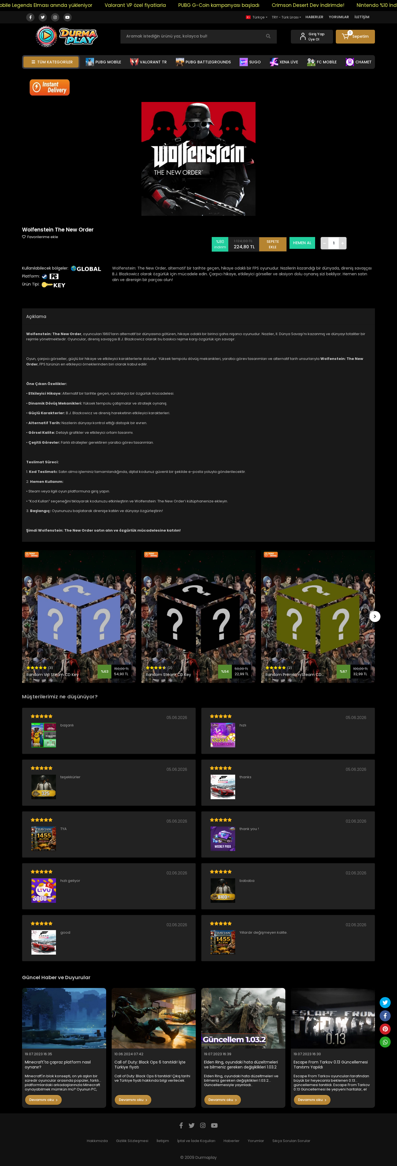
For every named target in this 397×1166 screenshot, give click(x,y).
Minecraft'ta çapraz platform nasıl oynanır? (58, 1065)
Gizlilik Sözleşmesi (132, 1140)
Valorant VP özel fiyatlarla (143, 5)
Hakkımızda (97, 1140)
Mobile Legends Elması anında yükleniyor (52, 5)
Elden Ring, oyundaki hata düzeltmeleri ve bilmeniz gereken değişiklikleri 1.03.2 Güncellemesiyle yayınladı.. (241, 1065)
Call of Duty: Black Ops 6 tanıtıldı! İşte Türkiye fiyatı (150, 1065)
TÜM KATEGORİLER (52, 62)
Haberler (232, 1140)
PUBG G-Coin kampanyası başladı (227, 5)
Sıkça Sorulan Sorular (291, 1140)
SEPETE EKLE (272, 243)
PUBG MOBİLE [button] (103, 62)
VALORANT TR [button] (148, 62)
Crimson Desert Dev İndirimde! (316, 5)
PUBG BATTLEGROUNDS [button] (203, 62)
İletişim (163, 1140)
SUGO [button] (250, 62)
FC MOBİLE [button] (322, 62)
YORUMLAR (339, 17)
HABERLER (314, 17)
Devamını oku (43, 1099)
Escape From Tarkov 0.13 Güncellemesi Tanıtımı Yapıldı (331, 1065)
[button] (355, 37)
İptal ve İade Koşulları (196, 1140)
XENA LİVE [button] (284, 62)
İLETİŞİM (362, 17)
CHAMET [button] (359, 62)
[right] (375, 616)
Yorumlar (256, 1140)
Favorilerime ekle (40, 236)
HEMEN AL (302, 243)
